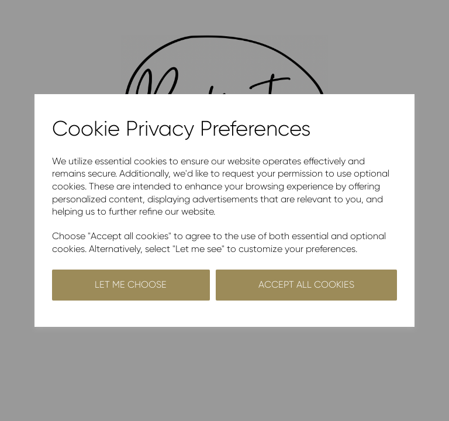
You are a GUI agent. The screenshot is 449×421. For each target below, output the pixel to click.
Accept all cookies (306, 284)
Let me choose (131, 284)
